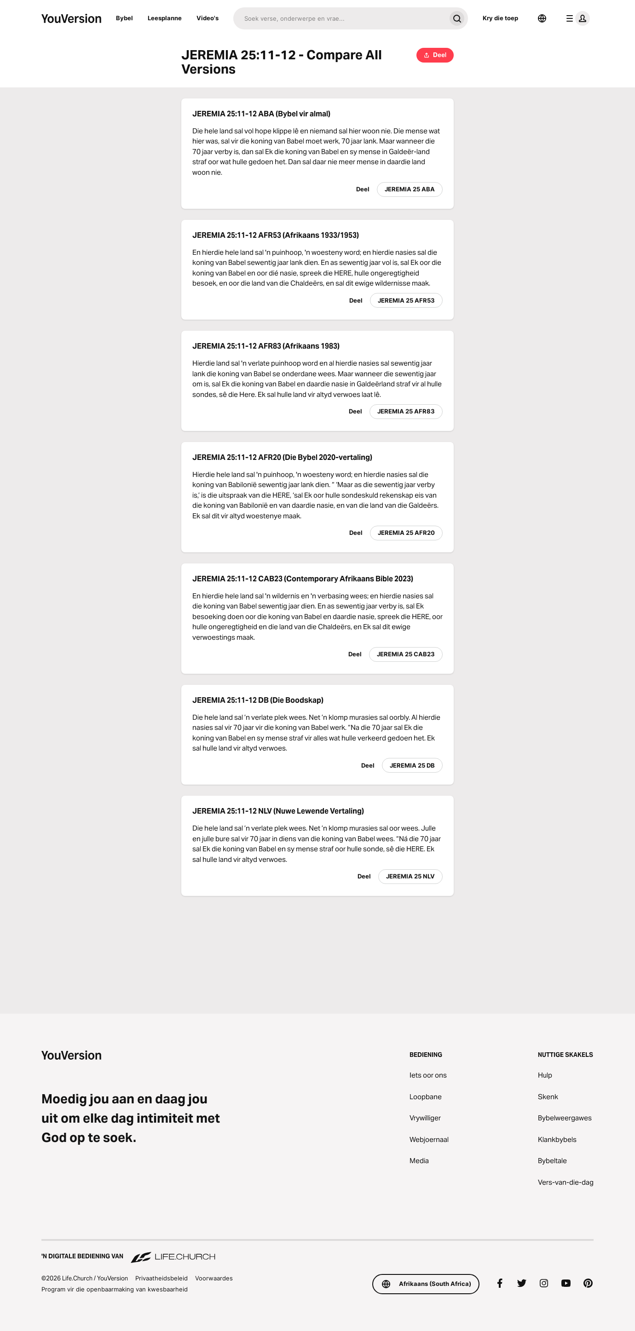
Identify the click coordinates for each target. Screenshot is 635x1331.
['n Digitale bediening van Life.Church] (317, 1252)
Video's (207, 18)
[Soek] (339, 18)
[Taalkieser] (542, 18)
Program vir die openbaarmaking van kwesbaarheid (114, 1289)
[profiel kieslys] (576, 18)
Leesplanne (165, 18)
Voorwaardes (214, 1278)
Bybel (124, 18)
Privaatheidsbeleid (161, 1278)
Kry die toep (500, 18)
